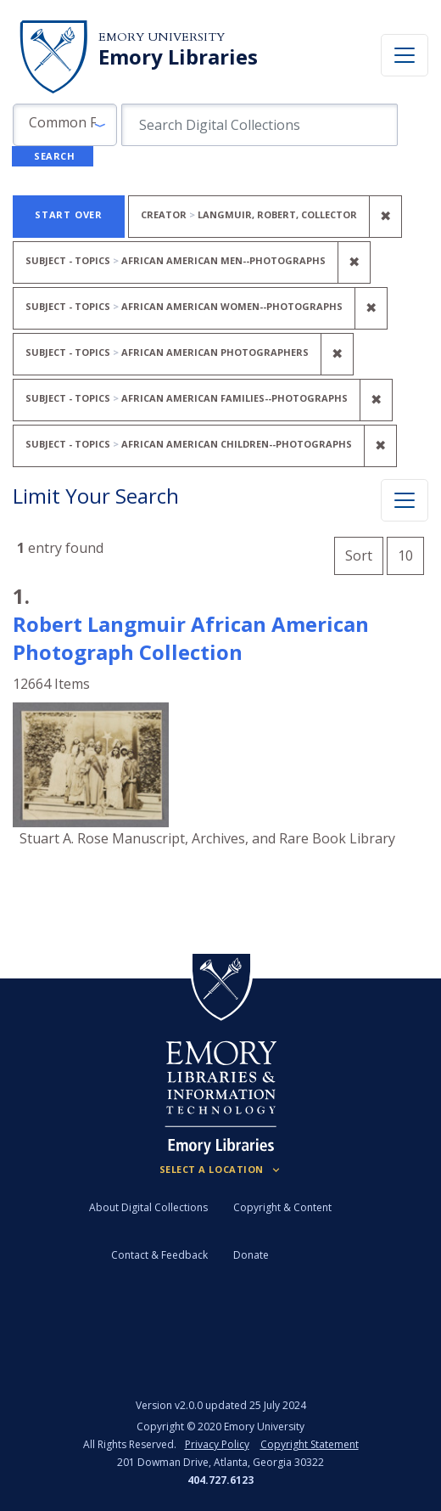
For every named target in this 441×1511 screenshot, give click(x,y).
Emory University (161, 37)
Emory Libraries (178, 57)
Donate (251, 1255)
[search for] (260, 125)
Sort (358, 555)
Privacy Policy (217, 1444)
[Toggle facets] (404, 500)
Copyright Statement (309, 1444)
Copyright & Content (282, 1207)
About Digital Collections (148, 1207)
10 (411, 553)
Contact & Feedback (159, 1255)
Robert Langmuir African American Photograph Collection (191, 638)
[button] (65, 125)
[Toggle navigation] (404, 55)
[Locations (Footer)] (220, 1169)
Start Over (69, 214)
